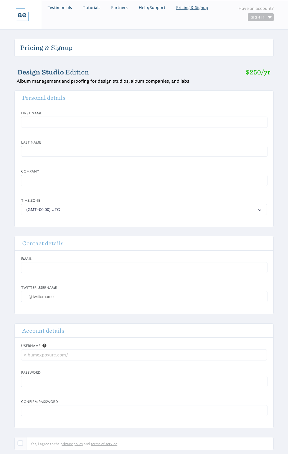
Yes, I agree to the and (74, 444)
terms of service (104, 444)
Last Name (31, 142)
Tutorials (91, 7)
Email (26, 258)
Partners (119, 7)
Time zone (30, 200)
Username (30, 346)
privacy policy (71, 444)
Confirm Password (39, 401)
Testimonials (60, 7)
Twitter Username (39, 287)
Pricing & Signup (192, 7)
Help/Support (152, 7)
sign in (261, 17)
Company (30, 171)
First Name (31, 113)
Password (30, 372)
